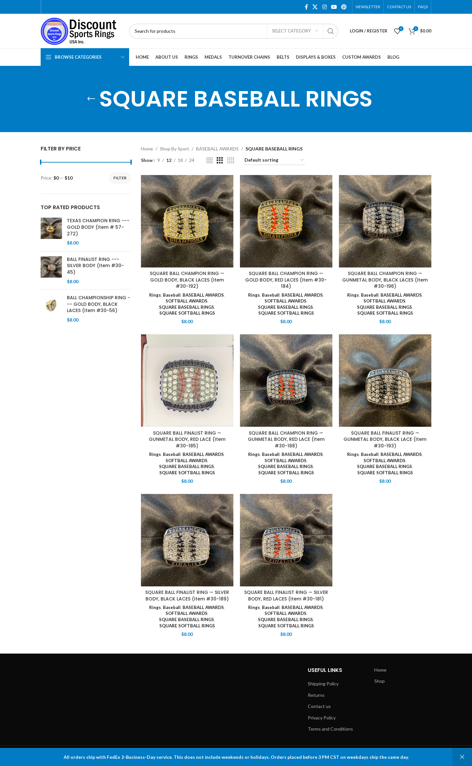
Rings (155, 294)
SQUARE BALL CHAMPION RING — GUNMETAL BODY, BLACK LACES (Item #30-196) (385, 279)
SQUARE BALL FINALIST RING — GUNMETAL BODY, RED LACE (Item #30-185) (187, 439)
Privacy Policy (322, 717)
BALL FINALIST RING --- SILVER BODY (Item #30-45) (95, 265)
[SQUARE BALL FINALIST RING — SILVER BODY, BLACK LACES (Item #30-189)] (187, 540)
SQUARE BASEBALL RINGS (186, 307)
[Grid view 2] (209, 160)
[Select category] (295, 31)
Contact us (319, 706)
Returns (316, 695)
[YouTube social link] (334, 7)
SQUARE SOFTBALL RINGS (187, 313)
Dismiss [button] (462, 757)
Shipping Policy (323, 683)
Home (147, 148)
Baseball (172, 294)
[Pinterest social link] (344, 7)
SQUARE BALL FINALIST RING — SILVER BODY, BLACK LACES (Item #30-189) (187, 595)
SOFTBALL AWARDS (186, 301)
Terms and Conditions (330, 729)
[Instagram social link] (324, 7)
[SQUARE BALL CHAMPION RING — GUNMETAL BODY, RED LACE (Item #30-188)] (286, 380)
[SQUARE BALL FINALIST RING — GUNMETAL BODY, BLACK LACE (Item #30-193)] (385, 380)
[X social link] (315, 7)
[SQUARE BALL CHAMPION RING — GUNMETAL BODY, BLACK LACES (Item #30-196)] (385, 221)
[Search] (233, 31)
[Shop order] (274, 160)
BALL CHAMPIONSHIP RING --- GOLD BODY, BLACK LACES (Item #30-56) (98, 304)
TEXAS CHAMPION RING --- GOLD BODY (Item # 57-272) (98, 227)
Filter (120, 177)
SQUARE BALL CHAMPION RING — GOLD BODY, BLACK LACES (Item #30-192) (187, 279)
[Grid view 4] (230, 160)
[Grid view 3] (220, 160)
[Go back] (91, 99)
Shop (379, 681)
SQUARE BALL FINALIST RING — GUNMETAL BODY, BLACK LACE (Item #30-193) (385, 439)
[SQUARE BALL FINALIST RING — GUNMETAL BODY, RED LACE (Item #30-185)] (187, 380)
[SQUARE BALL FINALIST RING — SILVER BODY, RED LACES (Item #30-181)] (286, 540)
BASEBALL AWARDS (217, 148)
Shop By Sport (174, 148)
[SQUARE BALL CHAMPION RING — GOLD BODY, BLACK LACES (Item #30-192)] (187, 221)
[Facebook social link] (306, 7)
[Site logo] (82, 30)
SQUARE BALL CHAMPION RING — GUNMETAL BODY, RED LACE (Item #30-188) (286, 439)
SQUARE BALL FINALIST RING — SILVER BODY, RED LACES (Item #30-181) (286, 595)
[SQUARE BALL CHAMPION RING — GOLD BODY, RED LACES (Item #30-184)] (286, 221)
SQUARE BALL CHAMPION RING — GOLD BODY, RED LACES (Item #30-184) (286, 279)
